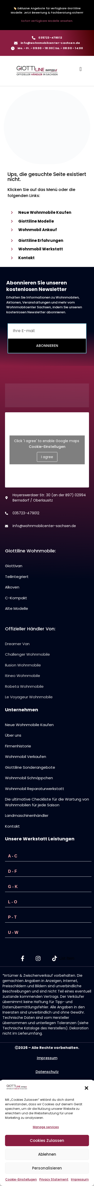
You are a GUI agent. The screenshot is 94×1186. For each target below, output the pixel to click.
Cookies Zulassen (47, 1140)
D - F (12, 871)
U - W (13, 932)
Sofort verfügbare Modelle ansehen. (47, 21)
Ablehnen (47, 1154)
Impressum (80, 1179)
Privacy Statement (53, 1179)
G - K (13, 886)
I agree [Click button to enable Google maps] (47, 456)
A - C (12, 856)
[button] (86, 1088)
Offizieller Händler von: (30, 629)
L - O (12, 902)
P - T (12, 917)
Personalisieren (47, 1168)
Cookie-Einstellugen (21, 1179)
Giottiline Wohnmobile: (30, 551)
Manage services (46, 1127)
